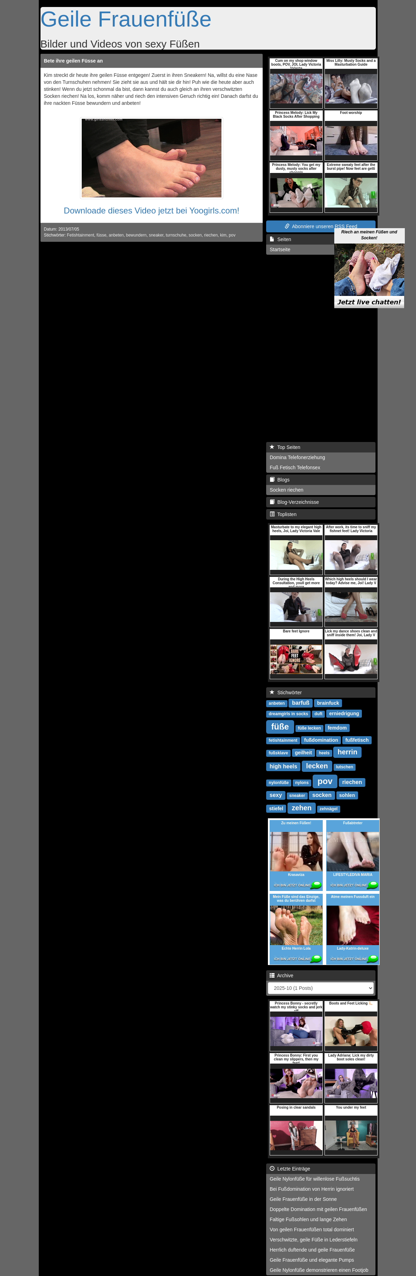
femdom (337, 728)
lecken (317, 766)
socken (195, 235)
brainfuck (328, 703)
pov (232, 235)
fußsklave (278, 753)
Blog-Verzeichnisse (294, 502)
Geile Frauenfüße (126, 19)
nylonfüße (279, 782)
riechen (211, 235)
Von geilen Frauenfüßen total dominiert (312, 1229)
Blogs (280, 480)
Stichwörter (286, 692)
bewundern (136, 235)
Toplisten (283, 514)
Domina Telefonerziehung (297, 457)
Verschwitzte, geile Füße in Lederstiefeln (313, 1239)
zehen (302, 808)
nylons (302, 782)
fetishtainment (283, 740)
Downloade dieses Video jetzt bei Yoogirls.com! (152, 210)
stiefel (276, 808)
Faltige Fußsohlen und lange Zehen (308, 1219)
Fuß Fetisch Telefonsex (295, 467)
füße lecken (309, 728)
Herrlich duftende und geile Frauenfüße (312, 1250)
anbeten (116, 235)
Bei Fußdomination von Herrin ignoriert (311, 1189)
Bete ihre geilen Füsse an (73, 61)
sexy (276, 795)
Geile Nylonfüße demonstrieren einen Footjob (319, 1270)
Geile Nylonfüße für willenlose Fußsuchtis (315, 1179)
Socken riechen (287, 490)
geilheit (303, 752)
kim (223, 235)
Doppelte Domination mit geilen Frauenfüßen (318, 1209)
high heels (283, 766)
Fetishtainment (80, 235)
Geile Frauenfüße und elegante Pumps (312, 1260)
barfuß (300, 703)
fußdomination (321, 740)
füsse (101, 235)
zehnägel (328, 808)
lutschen (344, 766)
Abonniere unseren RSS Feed (321, 226)
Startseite (280, 249)
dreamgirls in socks (288, 713)
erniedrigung (344, 713)
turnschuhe (176, 235)
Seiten (280, 239)
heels (324, 753)
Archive (281, 975)
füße (280, 726)
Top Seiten (285, 447)
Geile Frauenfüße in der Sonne (303, 1199)
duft (318, 713)
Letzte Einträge (290, 1169)
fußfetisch (357, 740)
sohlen (347, 795)
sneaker (156, 235)
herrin (347, 752)
